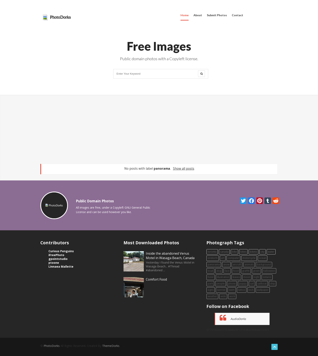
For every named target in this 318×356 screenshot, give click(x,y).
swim (232, 290)
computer (233, 258)
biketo (253, 251)
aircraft (237, 264)
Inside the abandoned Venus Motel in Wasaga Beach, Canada (170, 255)
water (271, 251)
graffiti (246, 270)
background (264, 264)
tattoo (241, 290)
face (227, 270)
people (220, 283)
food (236, 270)
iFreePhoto (56, 255)
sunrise (221, 290)
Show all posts (183, 168)
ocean (262, 258)
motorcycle (249, 258)
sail (252, 283)
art (222, 258)
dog (219, 270)
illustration (223, 277)
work (232, 296)
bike (234, 251)
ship (272, 283)
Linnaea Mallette (60, 266)
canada (224, 251)
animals (249, 264)
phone (232, 283)
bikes (243, 251)
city (262, 251)
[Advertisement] (159, 129)
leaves (236, 277)
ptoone (53, 263)
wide (223, 296)
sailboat (262, 283)
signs (211, 290)
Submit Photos (217, 15)
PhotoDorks (56, 17)
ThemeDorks (110, 346)
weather (212, 296)
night (256, 277)
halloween (269, 270)
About (197, 15)
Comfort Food (156, 279)
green (256, 270)
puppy (243, 283)
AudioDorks (238, 319)
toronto (212, 251)
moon (246, 277)
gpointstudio (58, 259)
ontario (267, 277)
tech (251, 290)
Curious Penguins (61, 251)
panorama (214, 264)
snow (226, 264)
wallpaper (263, 290)
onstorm (213, 258)
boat (210, 270)
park (210, 283)
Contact (237, 15)
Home (184, 15)
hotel (211, 277)
